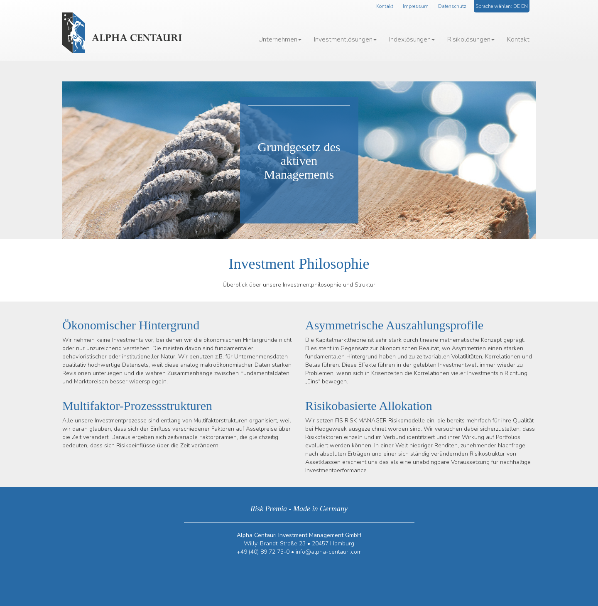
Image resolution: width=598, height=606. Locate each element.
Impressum (416, 6)
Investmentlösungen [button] (345, 39)
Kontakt (384, 6)
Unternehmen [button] (279, 39)
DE (516, 6)
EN (524, 6)
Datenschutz (452, 6)
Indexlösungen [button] (412, 39)
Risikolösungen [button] (471, 39)
